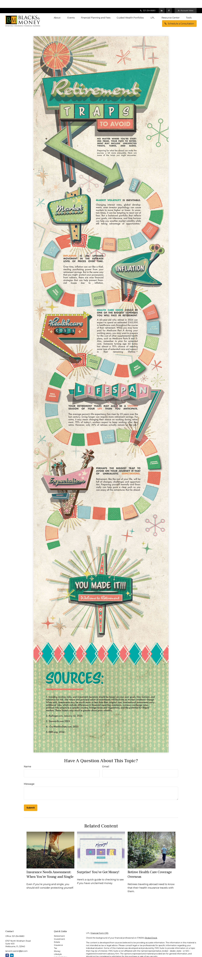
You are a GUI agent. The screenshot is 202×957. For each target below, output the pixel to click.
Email (105, 758)
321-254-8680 (147, 2)
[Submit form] (30, 800)
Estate (57, 934)
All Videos (58, 952)
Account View (185, 2)
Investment (59, 931)
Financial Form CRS (99, 925)
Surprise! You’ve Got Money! (98, 864)
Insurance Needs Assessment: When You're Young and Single (50, 866)
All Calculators (60, 955)
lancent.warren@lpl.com (16, 943)
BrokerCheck (151, 930)
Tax (55, 940)
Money (57, 943)
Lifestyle (58, 946)
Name (27, 758)
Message (29, 776)
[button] (57, 9)
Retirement (59, 928)
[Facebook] (169, 2)
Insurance (58, 937)
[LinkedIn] (162, 2)
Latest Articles (60, 949)
